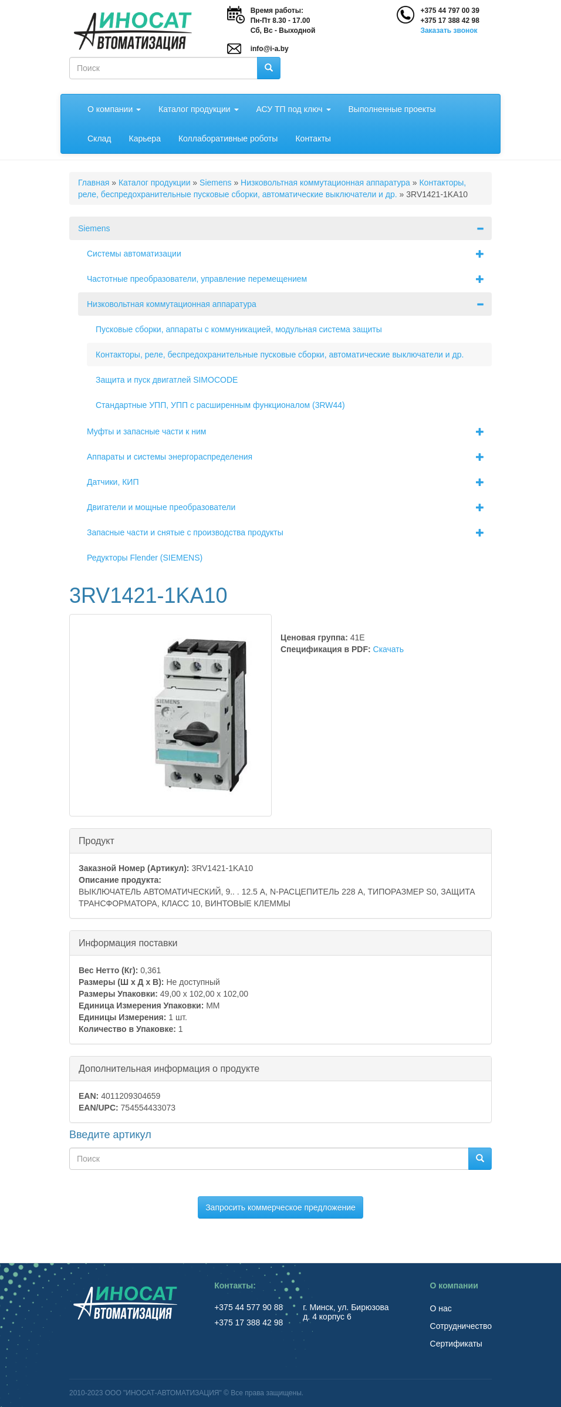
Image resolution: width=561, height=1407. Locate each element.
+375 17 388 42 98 (449, 20)
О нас (441, 1308)
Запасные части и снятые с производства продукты (289, 532)
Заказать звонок (448, 30)
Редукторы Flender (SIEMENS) (144, 557)
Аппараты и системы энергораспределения (289, 456)
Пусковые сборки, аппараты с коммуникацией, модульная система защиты (239, 329)
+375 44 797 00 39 (449, 10)
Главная (93, 182)
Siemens (215, 182)
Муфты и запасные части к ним (289, 431)
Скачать (388, 649)
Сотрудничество (461, 1326)
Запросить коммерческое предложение (280, 1207)
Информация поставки (128, 942)
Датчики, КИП (289, 482)
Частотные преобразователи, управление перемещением (289, 279)
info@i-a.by (270, 49)
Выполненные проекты (392, 109)
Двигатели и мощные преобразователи (289, 507)
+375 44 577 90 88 (249, 1307)
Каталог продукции (198, 109)
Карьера (145, 138)
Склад (99, 138)
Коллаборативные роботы (228, 138)
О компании (114, 109)
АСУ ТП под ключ (293, 109)
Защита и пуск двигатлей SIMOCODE (167, 379)
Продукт (96, 840)
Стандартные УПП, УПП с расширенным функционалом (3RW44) (220, 405)
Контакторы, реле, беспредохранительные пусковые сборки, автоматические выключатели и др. (280, 354)
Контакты (312, 138)
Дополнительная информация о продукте (169, 1068)
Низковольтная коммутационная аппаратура (325, 182)
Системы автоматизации (289, 253)
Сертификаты (456, 1343)
